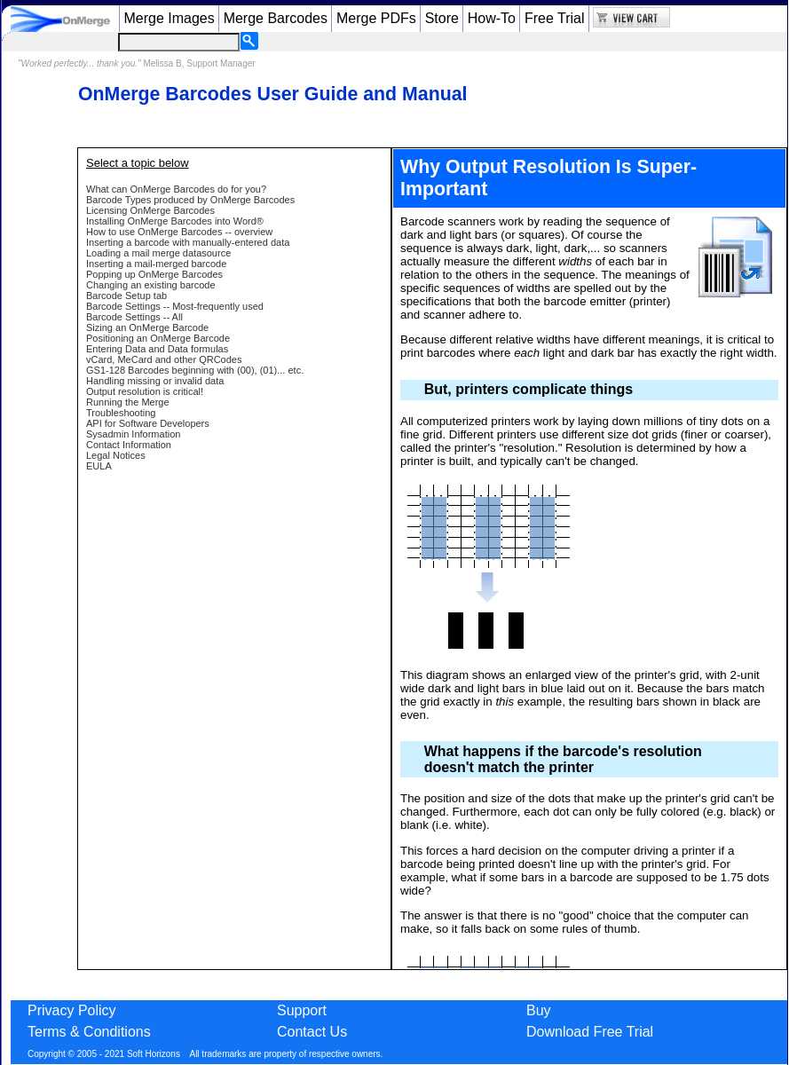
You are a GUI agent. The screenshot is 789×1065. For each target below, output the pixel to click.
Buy (538, 1010)
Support (302, 1010)
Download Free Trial (589, 1031)
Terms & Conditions (89, 1031)
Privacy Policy (72, 1010)
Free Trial (555, 18)
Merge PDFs (376, 18)
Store (442, 18)
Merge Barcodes (275, 18)
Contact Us (312, 1031)
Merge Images (168, 18)
